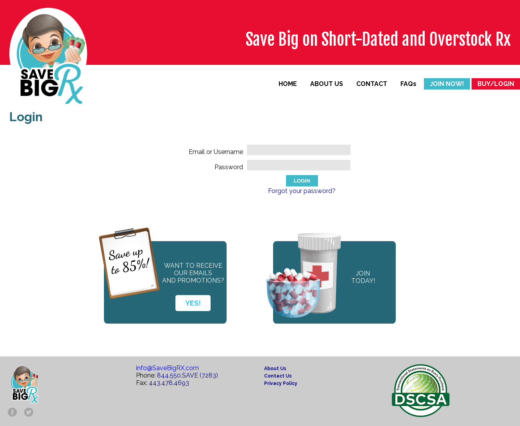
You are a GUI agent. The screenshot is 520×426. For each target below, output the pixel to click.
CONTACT (371, 84)
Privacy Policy (280, 383)
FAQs (408, 84)
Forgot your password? (302, 191)
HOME (288, 84)
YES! (193, 303)
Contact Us (278, 376)
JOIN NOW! (447, 84)
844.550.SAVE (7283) (187, 375)
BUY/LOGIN (495, 84)
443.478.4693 (169, 383)
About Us (275, 368)
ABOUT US (326, 84)
